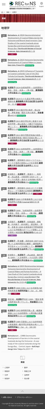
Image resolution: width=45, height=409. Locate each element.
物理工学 (27, 371)
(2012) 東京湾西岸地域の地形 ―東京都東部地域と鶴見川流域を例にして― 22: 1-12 (26, 138)
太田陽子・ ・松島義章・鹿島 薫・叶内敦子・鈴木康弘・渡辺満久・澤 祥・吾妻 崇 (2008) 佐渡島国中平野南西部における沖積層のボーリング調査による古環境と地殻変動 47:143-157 (25, 227)
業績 (7, 12)
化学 (6, 375)
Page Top (22, 391)
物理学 (7, 371)
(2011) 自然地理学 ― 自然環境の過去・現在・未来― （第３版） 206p (25, 152)
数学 (26, 367)
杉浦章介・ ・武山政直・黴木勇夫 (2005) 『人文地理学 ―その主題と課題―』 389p (25, 257)
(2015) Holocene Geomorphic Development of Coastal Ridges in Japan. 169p (25, 62)
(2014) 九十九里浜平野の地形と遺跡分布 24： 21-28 (25, 101)
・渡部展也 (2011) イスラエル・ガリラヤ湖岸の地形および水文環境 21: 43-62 (25, 163)
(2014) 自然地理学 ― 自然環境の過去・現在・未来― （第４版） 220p (25, 90)
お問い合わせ (7, 397)
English (41, 6)
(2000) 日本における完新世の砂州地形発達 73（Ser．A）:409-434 (25, 291)
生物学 (26, 375)
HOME (2, 12)
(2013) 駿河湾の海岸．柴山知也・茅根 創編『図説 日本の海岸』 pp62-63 (25, 113)
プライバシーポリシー (24, 397)
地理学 (7, 378)
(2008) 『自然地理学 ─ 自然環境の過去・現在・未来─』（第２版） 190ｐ (25, 213)
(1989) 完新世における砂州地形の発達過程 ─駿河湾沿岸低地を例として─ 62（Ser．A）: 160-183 (26, 324)
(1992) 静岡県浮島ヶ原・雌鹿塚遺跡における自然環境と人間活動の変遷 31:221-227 (25, 313)
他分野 (26, 378)
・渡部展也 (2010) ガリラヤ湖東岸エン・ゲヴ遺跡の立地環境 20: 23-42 (25, 191)
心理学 (7, 367)
